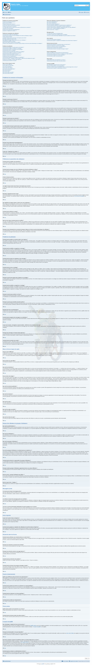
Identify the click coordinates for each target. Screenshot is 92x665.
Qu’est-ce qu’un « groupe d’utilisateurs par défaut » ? (56, 28)
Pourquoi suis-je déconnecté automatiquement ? (11, 29)
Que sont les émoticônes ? (7, 66)
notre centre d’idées (70, 633)
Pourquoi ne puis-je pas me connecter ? (10, 26)
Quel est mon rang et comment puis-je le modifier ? (12, 42)
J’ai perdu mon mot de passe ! (8, 28)
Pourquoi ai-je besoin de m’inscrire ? (9, 21)
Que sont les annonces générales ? (9, 68)
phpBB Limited (33, 625)
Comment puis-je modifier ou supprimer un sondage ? (12, 52)
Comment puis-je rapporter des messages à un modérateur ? (13, 57)
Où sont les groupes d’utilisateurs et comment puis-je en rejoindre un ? (59, 25)
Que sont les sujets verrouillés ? (8, 72)
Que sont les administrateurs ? (52, 21)
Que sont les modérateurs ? (52, 22)
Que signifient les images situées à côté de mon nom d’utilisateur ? (14, 40)
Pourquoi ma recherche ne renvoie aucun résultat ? (56, 45)
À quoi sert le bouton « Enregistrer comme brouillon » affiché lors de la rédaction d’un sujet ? (19, 58)
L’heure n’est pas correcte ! (7, 36)
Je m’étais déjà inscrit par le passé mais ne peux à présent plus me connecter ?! (17, 27)
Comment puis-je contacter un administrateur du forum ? (57, 68)
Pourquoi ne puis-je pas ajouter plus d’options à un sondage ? (13, 51)
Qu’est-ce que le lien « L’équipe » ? (53, 29)
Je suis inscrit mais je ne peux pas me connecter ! (11, 25)
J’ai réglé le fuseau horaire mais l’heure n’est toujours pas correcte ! (14, 37)
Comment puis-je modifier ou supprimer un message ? (12, 48)
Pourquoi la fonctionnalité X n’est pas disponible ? (55, 65)
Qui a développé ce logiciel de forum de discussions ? (56, 64)
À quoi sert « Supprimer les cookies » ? (9, 30)
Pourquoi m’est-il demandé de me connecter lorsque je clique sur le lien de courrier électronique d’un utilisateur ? (22, 43)
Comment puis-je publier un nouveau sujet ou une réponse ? (13, 47)
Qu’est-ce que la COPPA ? (7, 22)
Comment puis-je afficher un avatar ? (9, 41)
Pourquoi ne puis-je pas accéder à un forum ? (11, 53)
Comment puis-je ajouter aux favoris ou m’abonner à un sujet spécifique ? (60, 53)
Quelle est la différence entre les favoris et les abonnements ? (57, 52)
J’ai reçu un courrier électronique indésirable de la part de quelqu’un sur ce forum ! (61, 35)
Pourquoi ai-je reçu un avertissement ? (9, 56)
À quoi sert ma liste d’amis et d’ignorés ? (54, 39)
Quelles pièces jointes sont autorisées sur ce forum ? (56, 59)
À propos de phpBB (37, 626)
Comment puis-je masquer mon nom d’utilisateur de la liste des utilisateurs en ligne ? (17, 35)
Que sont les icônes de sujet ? (8, 73)
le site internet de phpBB (79, 196)
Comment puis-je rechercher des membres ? (55, 47)
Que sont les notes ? (6, 71)
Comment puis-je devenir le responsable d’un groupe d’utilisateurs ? (59, 26)
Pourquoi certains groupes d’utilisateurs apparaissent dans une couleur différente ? (61, 27)
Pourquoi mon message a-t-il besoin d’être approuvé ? (12, 59)
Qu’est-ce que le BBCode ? (7, 64)
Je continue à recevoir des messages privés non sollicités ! (57, 34)
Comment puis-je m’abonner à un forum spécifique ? (56, 54)
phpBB (43, 663)
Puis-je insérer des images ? (8, 67)
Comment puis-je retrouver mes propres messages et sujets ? (57, 48)
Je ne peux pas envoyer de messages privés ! (55, 33)
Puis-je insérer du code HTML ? (8, 65)
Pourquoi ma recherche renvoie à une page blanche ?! (56, 46)
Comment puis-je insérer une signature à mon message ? (13, 49)
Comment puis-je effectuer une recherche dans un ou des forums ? (58, 44)
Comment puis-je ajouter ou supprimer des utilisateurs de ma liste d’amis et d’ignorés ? (62, 40)
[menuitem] (9, 12)
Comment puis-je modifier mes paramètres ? (10, 34)
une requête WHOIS (25, 642)
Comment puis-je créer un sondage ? (9, 50)
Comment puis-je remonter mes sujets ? (10, 60)
